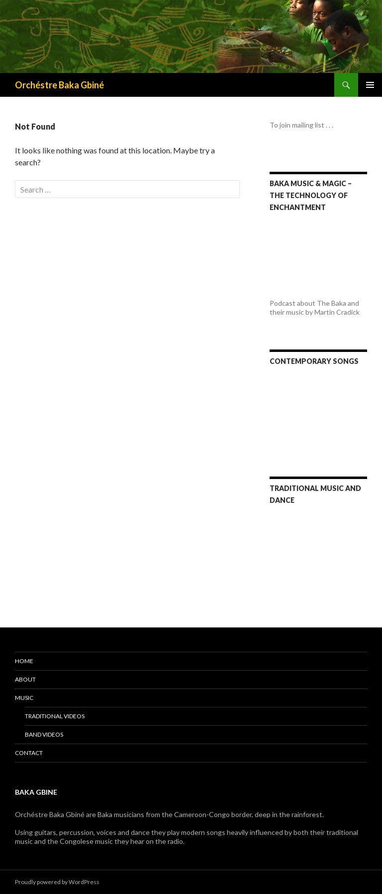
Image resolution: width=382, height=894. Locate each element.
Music (24, 697)
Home (24, 661)
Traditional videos (55, 716)
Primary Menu (370, 85)
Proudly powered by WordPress (57, 882)
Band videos (44, 734)
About (25, 679)
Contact (29, 752)
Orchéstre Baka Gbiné (59, 84)
